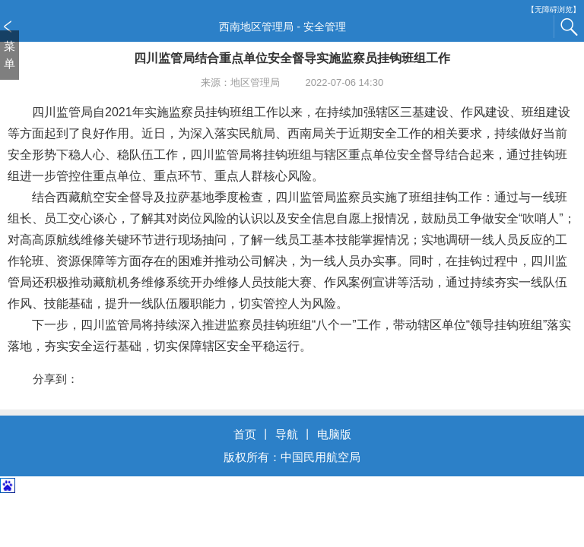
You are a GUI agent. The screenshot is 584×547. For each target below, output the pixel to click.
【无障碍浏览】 (553, 9)
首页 (244, 434)
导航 (286, 434)
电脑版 (334, 434)
